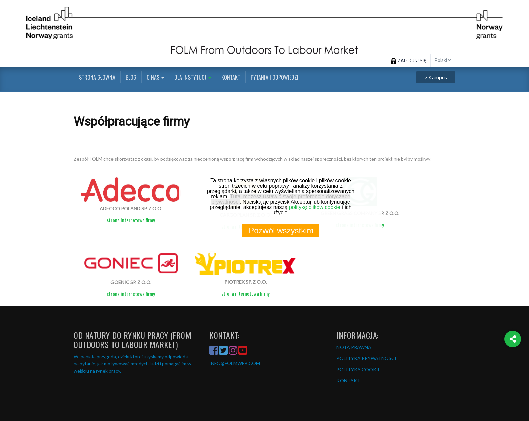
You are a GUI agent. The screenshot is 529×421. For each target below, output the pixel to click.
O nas (155, 77)
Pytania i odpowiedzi (274, 77)
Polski (443, 60)
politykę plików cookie (315, 207)
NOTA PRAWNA (353, 347)
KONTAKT (348, 380)
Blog (131, 77)
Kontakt (230, 77)
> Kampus (435, 77)
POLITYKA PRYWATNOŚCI (366, 358)
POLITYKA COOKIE (358, 369)
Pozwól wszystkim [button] (281, 230)
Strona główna (97, 77)
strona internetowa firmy (131, 220)
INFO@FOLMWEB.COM (234, 363)
